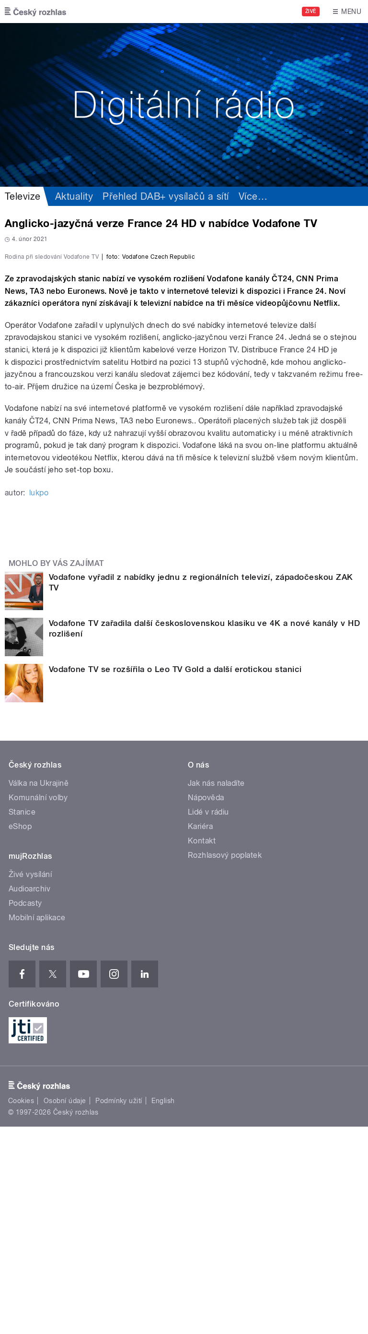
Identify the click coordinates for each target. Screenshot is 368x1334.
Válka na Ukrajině (39, 990)
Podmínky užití (118, 1308)
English (162, 1308)
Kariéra (200, 1033)
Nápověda (206, 1005)
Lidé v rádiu (208, 1019)
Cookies (21, 1308)
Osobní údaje (65, 1308)
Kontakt (202, 1048)
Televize (23, 196)
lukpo (38, 700)
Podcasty (25, 1110)
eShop (20, 1033)
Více (253, 196)
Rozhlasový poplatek (225, 1062)
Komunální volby (38, 1005)
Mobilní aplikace (37, 1125)
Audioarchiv (29, 1096)
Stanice (22, 1019)
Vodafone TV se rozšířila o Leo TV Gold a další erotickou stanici (175, 876)
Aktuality (74, 196)
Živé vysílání (30, 1081)
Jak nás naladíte (216, 990)
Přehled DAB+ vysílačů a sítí (166, 196)
